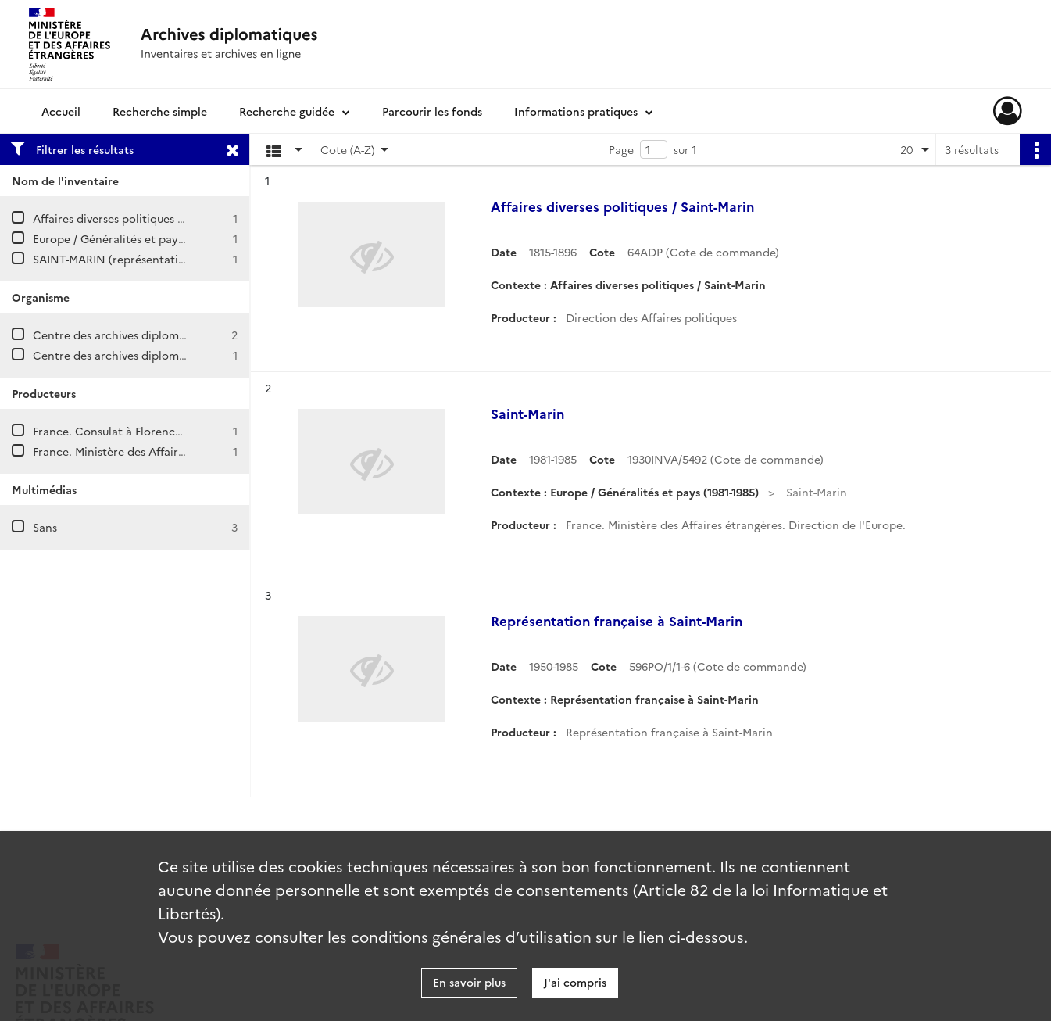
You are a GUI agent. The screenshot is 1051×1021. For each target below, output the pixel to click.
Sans (45, 527)
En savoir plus (469, 982)
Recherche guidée (286, 111)
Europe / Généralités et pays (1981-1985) (137, 238)
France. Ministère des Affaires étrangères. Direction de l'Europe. (203, 451)
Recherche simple (160, 111)
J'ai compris (575, 982)
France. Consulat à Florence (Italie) (125, 431)
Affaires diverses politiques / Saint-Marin (139, 218)
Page (621, 149)
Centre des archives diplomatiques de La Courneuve (171, 334)
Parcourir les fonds (432, 111)
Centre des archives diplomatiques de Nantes (154, 355)
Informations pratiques (576, 111)
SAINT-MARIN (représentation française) (140, 259)
